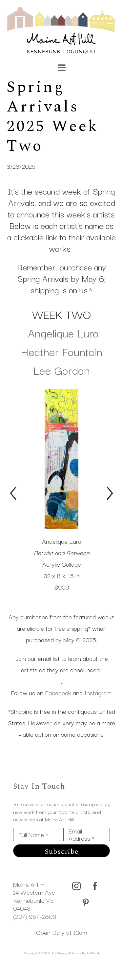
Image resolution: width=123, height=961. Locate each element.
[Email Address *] (86, 834)
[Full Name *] (36, 834)
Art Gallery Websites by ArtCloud (75, 953)
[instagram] (76, 886)
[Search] (86, 64)
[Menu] (62, 67)
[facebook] (95, 886)
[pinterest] (85, 903)
